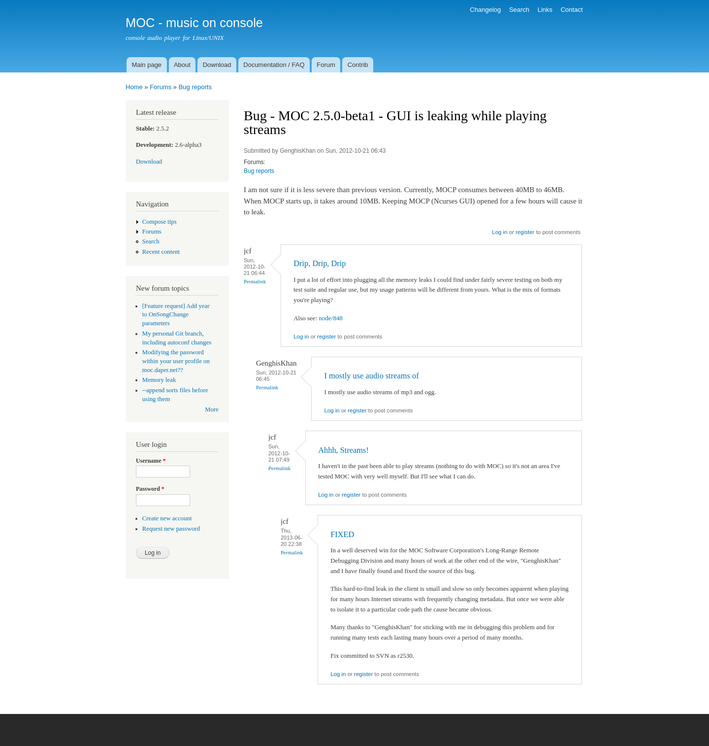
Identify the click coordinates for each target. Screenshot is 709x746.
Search (519, 9)
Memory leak (159, 379)
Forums (160, 87)
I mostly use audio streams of (371, 375)
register (525, 232)
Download (217, 64)
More (212, 409)
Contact (572, 9)
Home (134, 87)
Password (150, 488)
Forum (326, 64)
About (182, 64)
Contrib (358, 64)
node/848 (331, 318)
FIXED (342, 534)
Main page (146, 64)
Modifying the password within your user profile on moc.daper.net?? (176, 361)
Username (150, 460)
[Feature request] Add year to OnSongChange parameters (176, 315)
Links (545, 9)
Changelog (485, 9)
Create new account (167, 518)
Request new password (171, 528)
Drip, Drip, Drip (319, 263)
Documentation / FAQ (273, 64)
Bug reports (195, 87)
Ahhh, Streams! (343, 450)
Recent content (161, 251)
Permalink (255, 281)
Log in (499, 232)
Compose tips (159, 221)
